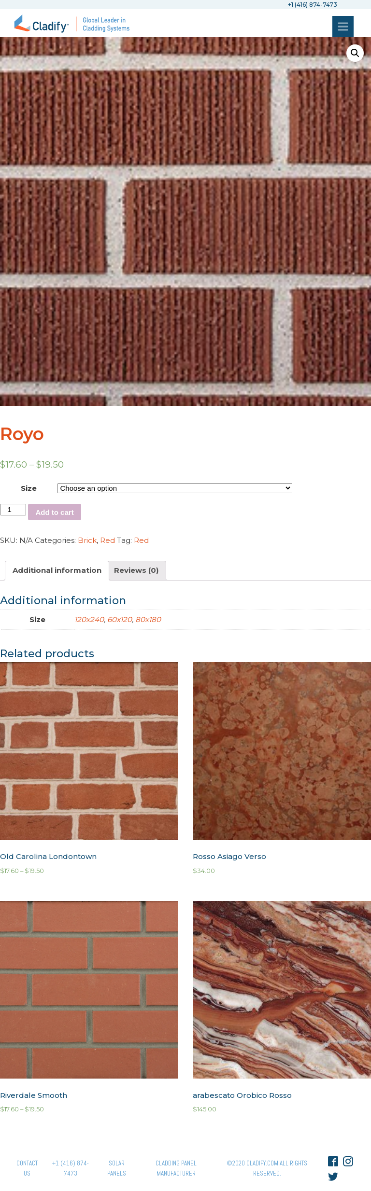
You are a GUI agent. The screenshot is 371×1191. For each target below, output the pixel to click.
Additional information (57, 570)
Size (29, 488)
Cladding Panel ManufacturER (176, 1168)
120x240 (89, 619)
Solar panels (116, 1168)
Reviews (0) (136, 570)
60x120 (119, 619)
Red (107, 540)
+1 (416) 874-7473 (70, 1168)
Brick (87, 540)
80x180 (148, 619)
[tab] (57, 571)
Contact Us (27, 1168)
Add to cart (54, 512)
